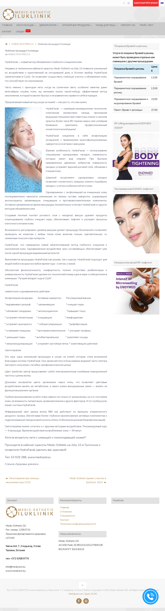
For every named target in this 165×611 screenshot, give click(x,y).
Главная (64, 507)
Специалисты (67, 515)
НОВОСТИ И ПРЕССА (22, 44)
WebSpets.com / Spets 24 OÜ (82, 593)
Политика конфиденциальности (78, 524)
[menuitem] (162, 3)
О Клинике (66, 511)
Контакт (64, 520)
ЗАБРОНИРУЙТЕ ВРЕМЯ (146, 3)
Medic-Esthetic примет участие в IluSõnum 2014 (87, 480)
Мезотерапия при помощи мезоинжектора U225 (22, 480)
